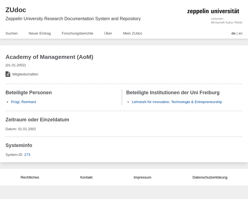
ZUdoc (16, 10)
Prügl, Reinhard (23, 102)
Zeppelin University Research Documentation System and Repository (73, 18)
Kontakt (86, 177)
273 (27, 155)
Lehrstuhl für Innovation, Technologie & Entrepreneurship (177, 102)
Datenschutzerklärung (210, 177)
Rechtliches (30, 177)
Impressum (142, 177)
